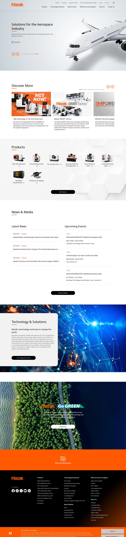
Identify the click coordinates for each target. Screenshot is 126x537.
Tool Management (69, 496)
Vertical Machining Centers (44, 491)
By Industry (40, 503)
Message (93, 502)
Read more (63, 427)
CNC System (67, 481)
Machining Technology (70, 486)
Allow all (112, 524)
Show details (25, 534)
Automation (40, 500)
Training (93, 483)
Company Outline (95, 505)
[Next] (18, 54)
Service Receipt (95, 496)
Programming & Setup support (72, 483)
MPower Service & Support (88, 7)
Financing (64, 3)
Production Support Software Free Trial (74, 500)
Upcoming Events (68, 510)
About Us (102, 7)
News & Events (72, 7)
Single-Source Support (96, 481)
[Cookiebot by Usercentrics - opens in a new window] (10, 534)
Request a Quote (73, 3)
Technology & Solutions (57, 7)
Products (44, 7)
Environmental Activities (97, 517)
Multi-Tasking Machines (43, 481)
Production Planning (69, 493)
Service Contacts (95, 493)
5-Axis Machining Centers (43, 483)
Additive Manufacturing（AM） (45, 496)
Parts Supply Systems (96, 488)
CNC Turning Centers (42, 486)
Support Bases (95, 491)
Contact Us (111, 7)
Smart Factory (68, 498)
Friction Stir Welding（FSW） (44, 498)
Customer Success (69, 517)
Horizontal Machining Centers (45, 493)
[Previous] (13, 54)
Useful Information (69, 512)
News (65, 507)
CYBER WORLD (68, 515)
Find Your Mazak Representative (88, 3)
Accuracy (66, 488)
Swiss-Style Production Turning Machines (48, 488)
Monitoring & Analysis (70, 491)
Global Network (113, 3)
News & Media (68, 504)
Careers (57, 3)
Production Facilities (96, 510)
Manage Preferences (112, 529)
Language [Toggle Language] (107, 2)
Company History (95, 507)
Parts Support (94, 486)
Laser (100, 3)
